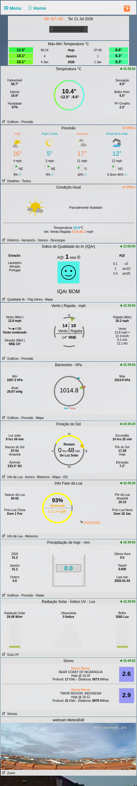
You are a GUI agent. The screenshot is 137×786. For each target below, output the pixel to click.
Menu (14, 8)
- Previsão (26, 122)
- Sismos (42, 240)
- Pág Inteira (34, 299)
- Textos (25, 181)
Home (36, 8)
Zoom (8, 773)
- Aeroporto (27, 240)
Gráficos (10, 122)
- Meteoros (42, 477)
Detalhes (10, 181)
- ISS (64, 477)
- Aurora (28, 477)
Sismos (9, 714)
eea (75, 257)
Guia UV (10, 654)
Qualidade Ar (13, 299)
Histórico (10, 240)
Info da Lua (11, 477)
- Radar (39, 595)
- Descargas (57, 240)
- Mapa (48, 299)
